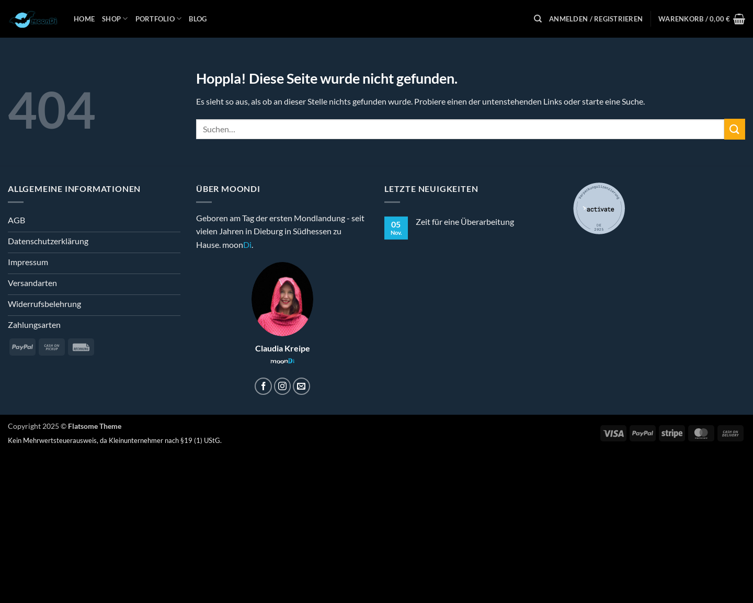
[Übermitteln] (734, 129)
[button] (596, 18)
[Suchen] (538, 19)
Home (84, 19)
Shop (115, 19)
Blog (198, 19)
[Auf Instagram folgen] (282, 386)
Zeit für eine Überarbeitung (465, 221)
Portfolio (158, 19)
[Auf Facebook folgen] (263, 386)
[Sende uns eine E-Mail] (301, 386)
